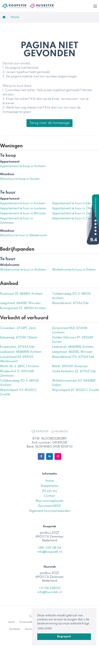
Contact (49, 495)
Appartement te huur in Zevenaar (16, 220)
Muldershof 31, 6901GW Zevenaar (17, 373)
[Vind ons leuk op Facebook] (41, 456)
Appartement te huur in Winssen (23, 213)
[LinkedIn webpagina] (49, 456)
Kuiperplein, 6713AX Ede (17, 346)
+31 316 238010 (50, 588)
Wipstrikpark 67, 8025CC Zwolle (75, 390)
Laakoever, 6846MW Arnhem (73, 346)
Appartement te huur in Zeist (72, 213)
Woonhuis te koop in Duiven (20, 179)
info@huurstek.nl (49, 592)
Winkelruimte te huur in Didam (74, 269)
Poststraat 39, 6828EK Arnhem (21, 293)
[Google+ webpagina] (58, 456)
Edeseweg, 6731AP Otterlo (18, 337)
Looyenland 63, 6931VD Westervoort (16, 359)
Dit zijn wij (49, 490)
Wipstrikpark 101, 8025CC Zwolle (18, 392)
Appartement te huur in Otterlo (74, 208)
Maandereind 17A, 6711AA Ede (73, 356)
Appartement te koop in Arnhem (23, 166)
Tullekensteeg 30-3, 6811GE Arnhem (71, 296)
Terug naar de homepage (49, 123)
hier (60, 107)
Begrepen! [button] (64, 636)
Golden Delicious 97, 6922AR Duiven (72, 339)
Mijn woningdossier (50, 500)
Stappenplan (49, 485)
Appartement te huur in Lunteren (23, 208)
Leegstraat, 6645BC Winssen (20, 303)
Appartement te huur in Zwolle (74, 218)
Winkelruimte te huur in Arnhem (23, 269)
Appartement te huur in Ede (71, 203)
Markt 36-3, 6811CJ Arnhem (19, 366)
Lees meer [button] (45, 628)
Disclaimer (14, 629)
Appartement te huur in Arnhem (22, 203)
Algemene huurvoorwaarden (49, 511)
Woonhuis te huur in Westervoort (23, 235)
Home (49, 480)
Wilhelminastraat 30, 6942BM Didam (73, 383)
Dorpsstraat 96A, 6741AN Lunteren (69, 330)
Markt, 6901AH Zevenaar (70, 366)
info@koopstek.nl (49, 551)
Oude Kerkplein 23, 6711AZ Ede (74, 371)
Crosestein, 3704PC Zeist (18, 328)
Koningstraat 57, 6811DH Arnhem (23, 308)
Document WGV (49, 506)
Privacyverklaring (28, 622)
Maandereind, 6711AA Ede (70, 303)
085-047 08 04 (49, 547)
